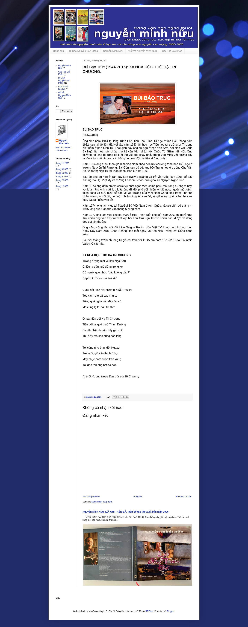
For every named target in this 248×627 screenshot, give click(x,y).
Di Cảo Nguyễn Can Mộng (83, 51)
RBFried (149, 611)
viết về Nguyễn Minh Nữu (64, 95)
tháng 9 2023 (62, 169)
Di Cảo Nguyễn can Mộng (64, 80)
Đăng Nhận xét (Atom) (102, 502)
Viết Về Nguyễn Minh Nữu (142, 51)
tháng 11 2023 (62, 163)
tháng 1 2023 (62, 186)
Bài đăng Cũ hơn (183, 496)
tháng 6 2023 (62, 173)
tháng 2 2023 (62, 180)
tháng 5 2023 (62, 176)
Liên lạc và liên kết (63, 87)
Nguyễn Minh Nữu (113, 51)
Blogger (170, 611)
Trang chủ (58, 51)
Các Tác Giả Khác (172, 51)
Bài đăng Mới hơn (91, 496)
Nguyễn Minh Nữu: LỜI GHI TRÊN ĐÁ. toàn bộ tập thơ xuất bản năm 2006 (125, 511)
